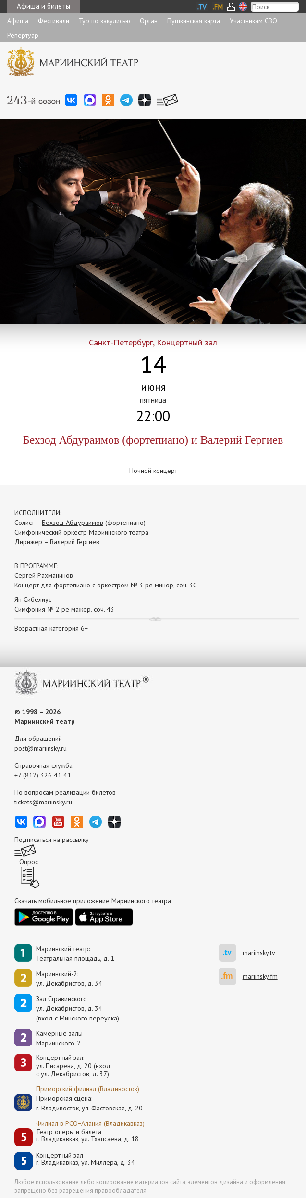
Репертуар (22, 35)
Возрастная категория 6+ (51, 628)
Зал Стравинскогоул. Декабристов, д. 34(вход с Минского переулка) (77, 1008)
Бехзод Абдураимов (72, 522)
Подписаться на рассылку (51, 839)
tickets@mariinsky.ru (43, 802)
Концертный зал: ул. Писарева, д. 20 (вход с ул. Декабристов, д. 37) (73, 1066)
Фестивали (53, 20)
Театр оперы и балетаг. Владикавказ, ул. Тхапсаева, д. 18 (87, 1135)
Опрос (28, 861)
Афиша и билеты (43, 6)
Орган (149, 20)
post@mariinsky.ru (40, 748)
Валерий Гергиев (74, 541)
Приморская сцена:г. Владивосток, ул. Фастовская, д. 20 (79, 1103)
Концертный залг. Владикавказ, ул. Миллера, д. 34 (85, 1159)
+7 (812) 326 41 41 (42, 775)
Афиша (17, 20)
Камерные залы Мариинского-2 (59, 1038)
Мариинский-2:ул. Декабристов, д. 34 (69, 978)
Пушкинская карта (193, 20)
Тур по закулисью (104, 20)
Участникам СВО (253, 20)
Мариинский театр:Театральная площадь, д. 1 (75, 953)
